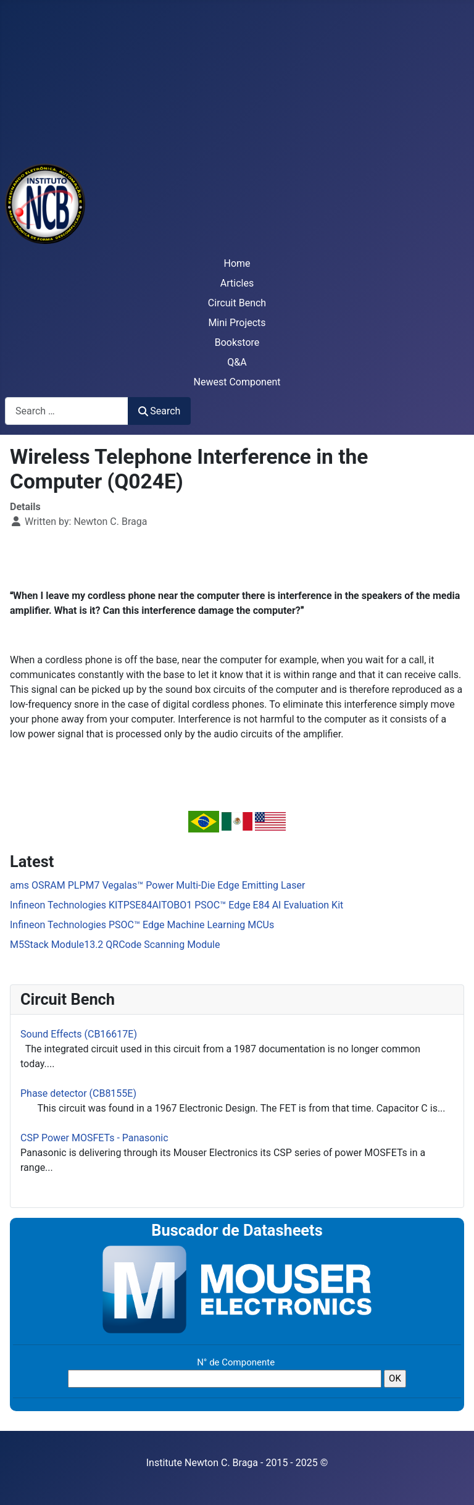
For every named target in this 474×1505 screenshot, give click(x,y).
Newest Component (237, 382)
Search (159, 411)
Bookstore (237, 342)
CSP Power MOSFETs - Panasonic (94, 1138)
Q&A (236, 362)
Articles (237, 283)
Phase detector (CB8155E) (78, 1093)
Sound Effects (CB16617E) (78, 1034)
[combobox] (66, 411)
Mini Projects (236, 323)
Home (236, 263)
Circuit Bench (237, 303)
